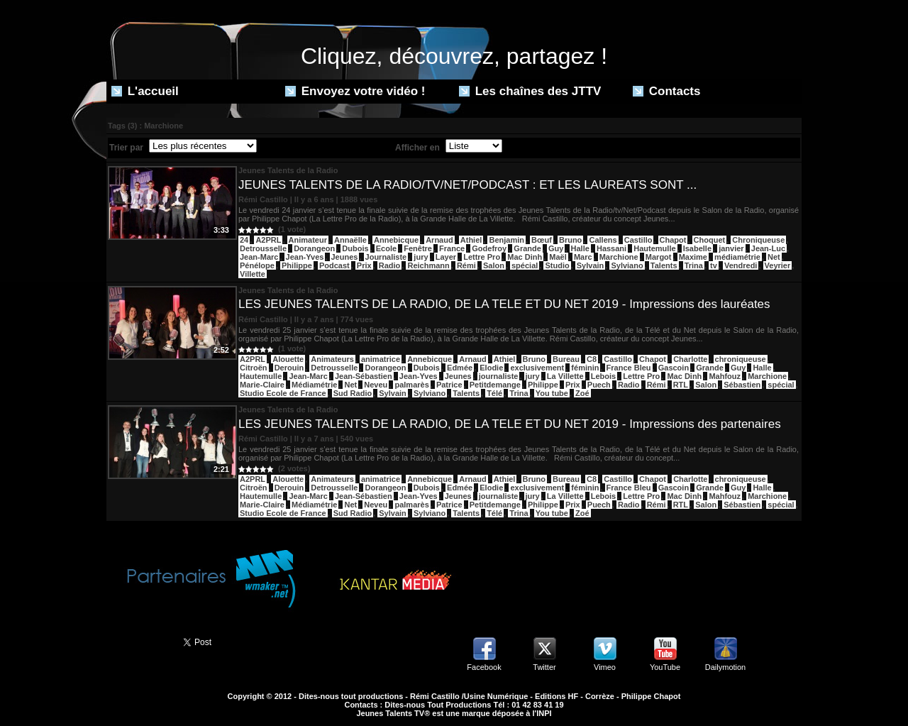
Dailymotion (725, 667)
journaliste (499, 376)
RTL (680, 384)
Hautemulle (654, 248)
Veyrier (778, 265)
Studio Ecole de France (283, 393)
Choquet (710, 240)
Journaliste (386, 257)
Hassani (611, 248)
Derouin (289, 367)
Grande (527, 248)
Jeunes (344, 257)
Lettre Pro (481, 257)
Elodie (491, 367)
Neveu (375, 384)
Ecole (386, 248)
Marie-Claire (262, 384)
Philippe (297, 265)
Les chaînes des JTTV (530, 91)
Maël (557, 257)
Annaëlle (350, 240)
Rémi (466, 265)
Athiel (471, 240)
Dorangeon (314, 248)
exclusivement (537, 367)
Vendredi (740, 265)
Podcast (334, 265)
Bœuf (541, 240)
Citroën (253, 367)
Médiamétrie (314, 384)
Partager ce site (138, 641)
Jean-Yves (305, 257)
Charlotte (690, 359)
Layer (446, 257)
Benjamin (506, 240)
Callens (602, 240)
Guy (555, 248)
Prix (364, 265)
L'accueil (145, 91)
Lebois (603, 376)
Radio (390, 265)
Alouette (288, 359)
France (452, 248)
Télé (494, 393)
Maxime (693, 257)
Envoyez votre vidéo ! (355, 91)
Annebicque (396, 240)
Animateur (308, 240)
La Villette (565, 376)
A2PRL (268, 240)
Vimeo (605, 667)
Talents (663, 265)
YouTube (665, 667)
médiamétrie (737, 257)
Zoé (582, 393)
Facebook (484, 667)
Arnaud (439, 240)
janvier (731, 248)
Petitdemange (495, 384)
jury (421, 257)
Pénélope (257, 265)
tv (713, 265)
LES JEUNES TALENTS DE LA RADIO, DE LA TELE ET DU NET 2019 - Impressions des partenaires (509, 424)
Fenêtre (418, 248)
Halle (580, 248)
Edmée (459, 367)
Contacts (666, 91)
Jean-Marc (259, 257)
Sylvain (590, 265)
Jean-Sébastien (363, 376)
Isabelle (697, 248)
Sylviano (627, 265)
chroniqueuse (740, 359)
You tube (552, 393)
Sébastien (742, 384)
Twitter (544, 667)
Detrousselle (263, 248)
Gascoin (673, 367)
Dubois (355, 248)
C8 (592, 359)
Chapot (673, 240)
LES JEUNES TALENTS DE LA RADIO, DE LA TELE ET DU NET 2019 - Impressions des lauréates (504, 304)
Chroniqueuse (758, 240)
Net (774, 257)
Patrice (449, 384)
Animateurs (332, 359)
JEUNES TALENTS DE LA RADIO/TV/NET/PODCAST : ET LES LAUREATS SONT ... (467, 185)
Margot (659, 257)
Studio (557, 265)
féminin (585, 367)
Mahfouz (725, 376)
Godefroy (489, 248)
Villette (252, 274)
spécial (524, 265)
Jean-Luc (768, 248)
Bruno (570, 240)
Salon (493, 265)
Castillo (638, 240)
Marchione (618, 257)
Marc (583, 257)
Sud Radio (352, 393)
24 (244, 240)
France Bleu (629, 367)
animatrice (380, 359)
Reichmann (428, 265)
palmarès (411, 384)
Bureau (566, 359)
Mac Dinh (524, 257)
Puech (599, 384)
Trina (694, 265)
